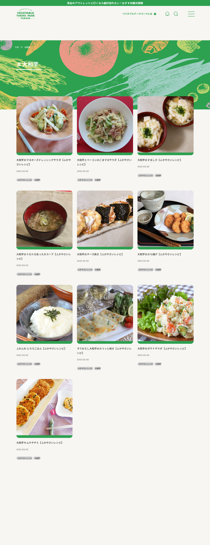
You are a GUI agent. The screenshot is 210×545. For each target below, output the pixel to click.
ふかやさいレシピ (24, 180)
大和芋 (37, 180)
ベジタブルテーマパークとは (137, 13)
